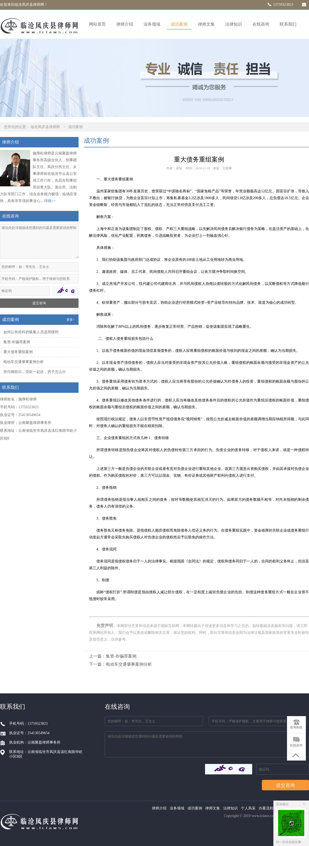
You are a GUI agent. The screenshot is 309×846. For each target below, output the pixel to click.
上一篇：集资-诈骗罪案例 (112, 656)
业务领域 (152, 24)
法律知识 (233, 24)
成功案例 (179, 24)
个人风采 (248, 808)
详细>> (50, 201)
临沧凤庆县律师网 (45, 127)
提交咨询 (39, 303)
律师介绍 (124, 24)
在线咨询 (260, 24)
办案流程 (266, 808)
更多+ (71, 319)
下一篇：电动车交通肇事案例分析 (120, 664)
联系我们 (288, 24)
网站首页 (97, 24)
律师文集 (206, 24)
